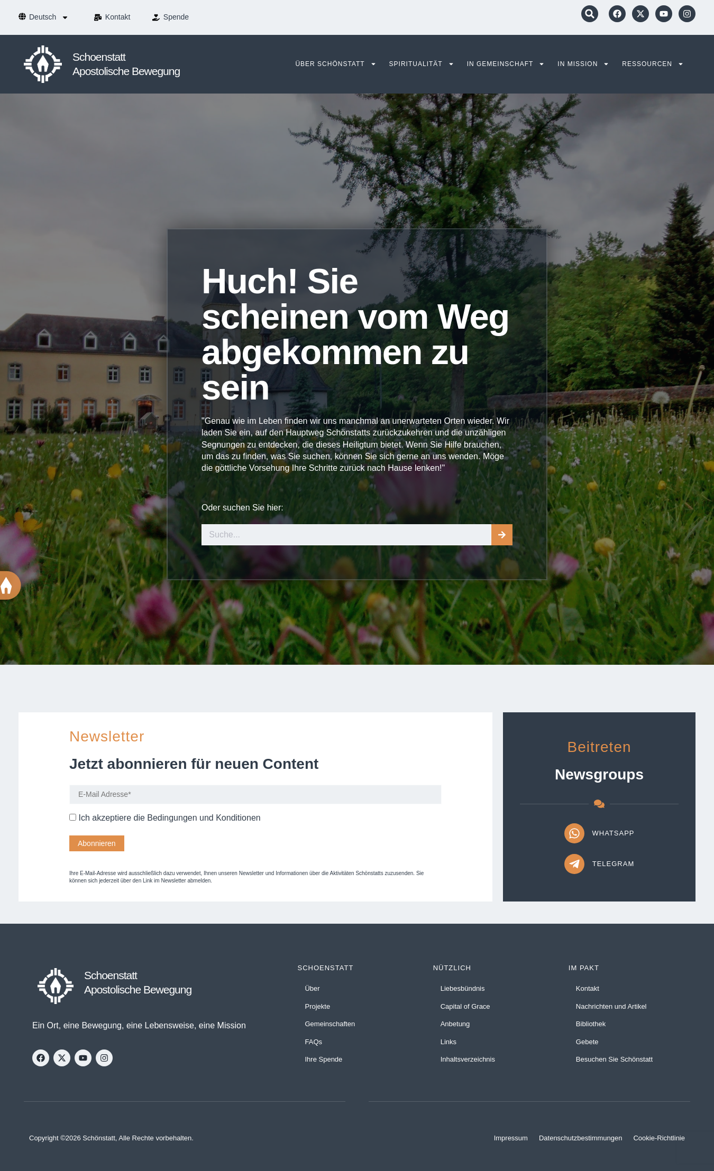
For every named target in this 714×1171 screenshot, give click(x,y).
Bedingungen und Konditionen (203, 817)
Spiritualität (421, 63)
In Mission (583, 63)
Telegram (613, 864)
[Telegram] (574, 864)
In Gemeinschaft (506, 63)
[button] (589, 13)
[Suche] (501, 534)
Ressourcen (653, 63)
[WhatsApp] (574, 833)
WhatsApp (613, 833)
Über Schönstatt (335, 63)
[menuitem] (49, 17)
